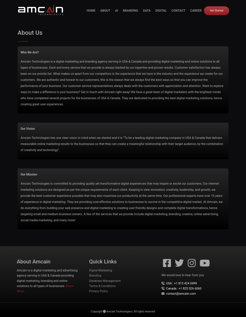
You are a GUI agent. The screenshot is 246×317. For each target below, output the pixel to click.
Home (91, 10)
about (105, 10)
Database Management (105, 281)
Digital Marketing (100, 270)
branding (130, 10)
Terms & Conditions (102, 286)
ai (116, 10)
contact (178, 10)
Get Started (216, 10)
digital (161, 10)
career (196, 10)
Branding (95, 275)
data (147, 10)
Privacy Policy (98, 291)
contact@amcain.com (181, 293)
